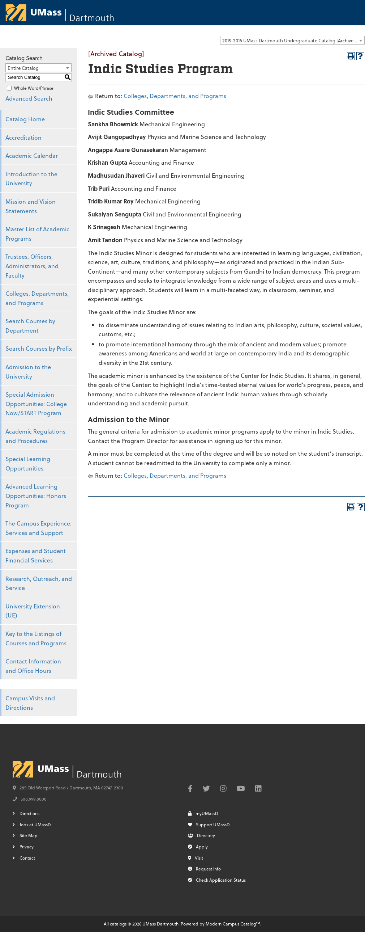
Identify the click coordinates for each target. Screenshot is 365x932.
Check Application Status (217, 880)
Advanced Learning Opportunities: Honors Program (35, 495)
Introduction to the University (31, 178)
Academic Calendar (31, 155)
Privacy (27, 846)
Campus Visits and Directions (30, 703)
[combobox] (292, 40)
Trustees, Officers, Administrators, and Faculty (32, 265)
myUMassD (203, 813)
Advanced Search (28, 98)
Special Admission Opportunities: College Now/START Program (36, 403)
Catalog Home (25, 119)
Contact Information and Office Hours (33, 666)
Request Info (204, 868)
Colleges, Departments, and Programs (37, 298)
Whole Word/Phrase (33, 88)
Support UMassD (209, 824)
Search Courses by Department (30, 325)
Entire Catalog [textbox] (23, 67)
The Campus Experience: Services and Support (38, 528)
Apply (198, 846)
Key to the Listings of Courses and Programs (35, 638)
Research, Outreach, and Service (38, 583)
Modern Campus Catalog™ (233, 923)
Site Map (29, 835)
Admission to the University (28, 371)
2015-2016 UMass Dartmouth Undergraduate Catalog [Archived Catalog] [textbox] (293, 40)
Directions (29, 813)
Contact (27, 858)
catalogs (118, 923)
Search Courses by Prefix (38, 348)
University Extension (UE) (32, 611)
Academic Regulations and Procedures (35, 436)
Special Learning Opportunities (27, 463)
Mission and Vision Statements (30, 206)
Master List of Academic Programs (37, 234)
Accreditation (23, 137)
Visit (195, 858)
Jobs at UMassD (35, 824)
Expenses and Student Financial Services (35, 555)
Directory (201, 835)
